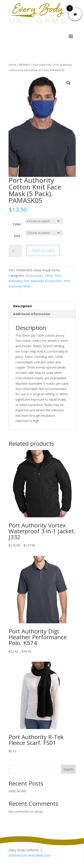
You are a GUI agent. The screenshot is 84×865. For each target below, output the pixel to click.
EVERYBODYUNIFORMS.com (29, 855)
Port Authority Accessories (43, 281)
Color (17, 224)
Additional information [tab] (31, 314)
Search (68, 769)
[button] (69, 83)
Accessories (34, 275)
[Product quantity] (15, 251)
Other (49, 275)
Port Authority (42, 65)
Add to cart (43, 250)
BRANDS (24, 65)
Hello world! (17, 791)
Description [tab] (22, 306)
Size (17, 236)
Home (13, 65)
